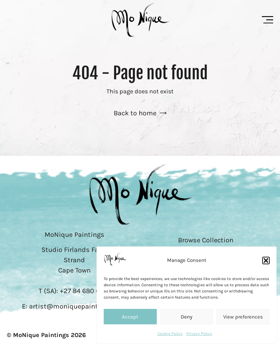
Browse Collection (205, 240)
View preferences (243, 317)
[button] (266, 260)
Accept (130, 317)
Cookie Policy (170, 333)
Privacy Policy (199, 333)
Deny (186, 317)
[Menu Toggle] (267, 20)
